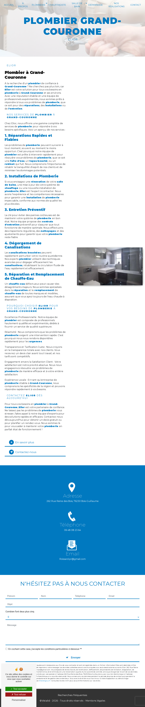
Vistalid (46, 700)
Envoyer (76, 657)
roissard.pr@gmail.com (72, 555)
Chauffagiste (57, 5)
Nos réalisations (116, 5)
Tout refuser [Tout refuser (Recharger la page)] (19, 694)
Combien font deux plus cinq (20, 611)
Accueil (9, 5)
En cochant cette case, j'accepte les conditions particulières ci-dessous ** (45, 649)
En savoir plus (21, 442)
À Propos (23, 5)
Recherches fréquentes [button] (72, 695)
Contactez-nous (22, 452)
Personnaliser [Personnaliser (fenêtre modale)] (19, 700)
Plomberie (38, 5)
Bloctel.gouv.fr (44, 681)
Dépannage (95, 5)
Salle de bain (77, 5)
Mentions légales (95, 700)
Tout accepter (19, 689)
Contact (135, 5)
